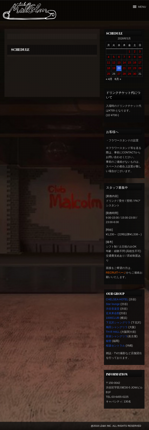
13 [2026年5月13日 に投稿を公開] (119, 62)
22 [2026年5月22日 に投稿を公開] (129, 68)
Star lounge (113, 304)
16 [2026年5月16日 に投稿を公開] (134, 62)
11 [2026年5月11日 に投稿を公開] (108, 62)
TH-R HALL (113, 331)
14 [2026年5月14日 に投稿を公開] (124, 62)
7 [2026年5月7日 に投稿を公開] (124, 56)
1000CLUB (112, 317)
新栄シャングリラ (117, 336)
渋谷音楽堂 (113, 308)
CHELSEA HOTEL (117, 299)
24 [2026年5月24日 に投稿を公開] (139, 68)
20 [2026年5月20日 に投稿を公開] (119, 68)
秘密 (108, 340)
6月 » (118, 79)
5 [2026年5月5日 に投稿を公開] (114, 56)
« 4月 (109, 79)
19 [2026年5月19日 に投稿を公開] (113, 68)
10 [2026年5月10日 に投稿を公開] (139, 56)
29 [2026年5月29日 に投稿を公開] (129, 73)
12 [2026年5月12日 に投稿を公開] (113, 62)
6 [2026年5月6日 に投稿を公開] (119, 56)
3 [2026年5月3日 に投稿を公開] (140, 51)
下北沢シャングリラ (118, 322)
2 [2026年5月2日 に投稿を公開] (134, 51)
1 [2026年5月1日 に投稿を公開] (129, 51)
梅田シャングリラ (117, 327)
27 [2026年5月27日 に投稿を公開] (119, 73)
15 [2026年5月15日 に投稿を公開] (129, 62)
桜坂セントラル (115, 345)
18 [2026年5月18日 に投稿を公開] (108, 68)
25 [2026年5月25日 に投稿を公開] (108, 73)
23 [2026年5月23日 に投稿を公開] (134, 68)
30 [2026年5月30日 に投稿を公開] (134, 73)
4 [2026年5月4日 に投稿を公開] (108, 56)
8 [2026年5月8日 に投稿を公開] (129, 56)
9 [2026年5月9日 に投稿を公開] (134, 56)
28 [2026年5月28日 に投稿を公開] (124, 73)
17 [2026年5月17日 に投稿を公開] (139, 62)
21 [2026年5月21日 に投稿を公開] (124, 68)
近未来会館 (113, 313)
